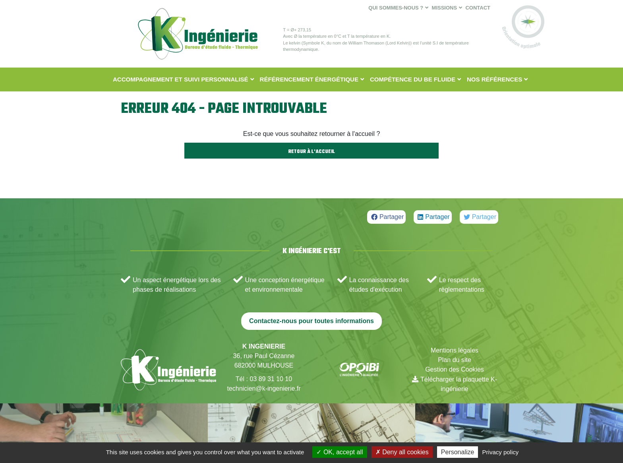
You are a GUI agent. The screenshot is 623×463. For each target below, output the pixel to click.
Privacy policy (500, 452)
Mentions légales (454, 350)
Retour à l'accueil (311, 152)
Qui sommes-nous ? (395, 8)
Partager (391, 216)
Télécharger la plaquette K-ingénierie (458, 384)
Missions (444, 8)
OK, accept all (339, 452)
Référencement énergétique (309, 79)
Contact (477, 8)
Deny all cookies (402, 452)
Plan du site (454, 359)
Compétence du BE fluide (412, 79)
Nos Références (494, 79)
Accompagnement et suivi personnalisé (180, 79)
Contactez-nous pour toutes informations (311, 321)
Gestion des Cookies (454, 369)
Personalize (457, 452)
